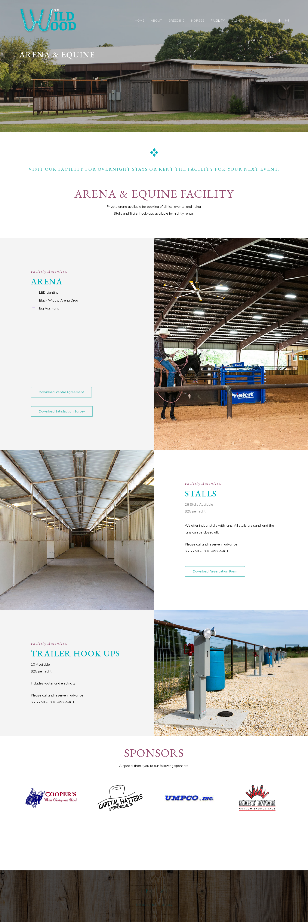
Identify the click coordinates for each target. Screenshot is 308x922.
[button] (61, 392)
